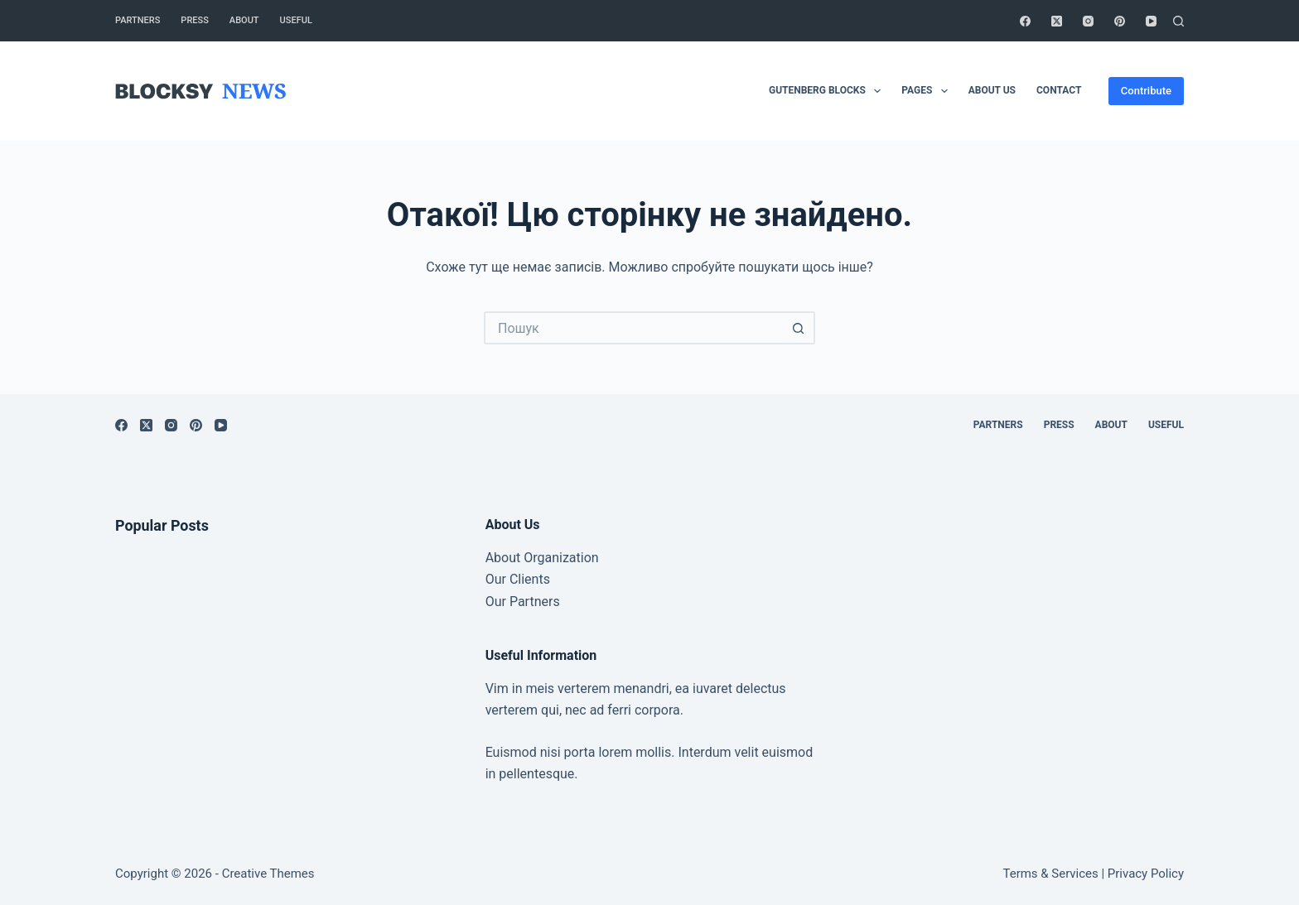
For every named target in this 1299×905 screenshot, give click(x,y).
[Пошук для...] (633, 327)
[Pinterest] (1119, 21)
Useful (296, 20)
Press (194, 20)
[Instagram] (1088, 21)
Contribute (1146, 90)
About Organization (542, 558)
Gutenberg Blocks (828, 91)
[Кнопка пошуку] (798, 327)
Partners (137, 20)
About (244, 20)
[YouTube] (1151, 21)
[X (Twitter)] (1056, 21)
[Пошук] (1178, 21)
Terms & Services (1051, 873)
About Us (992, 90)
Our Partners (522, 601)
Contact (1058, 90)
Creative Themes (268, 873)
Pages (927, 91)
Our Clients (517, 579)
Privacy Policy (1146, 873)
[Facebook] (1025, 21)
